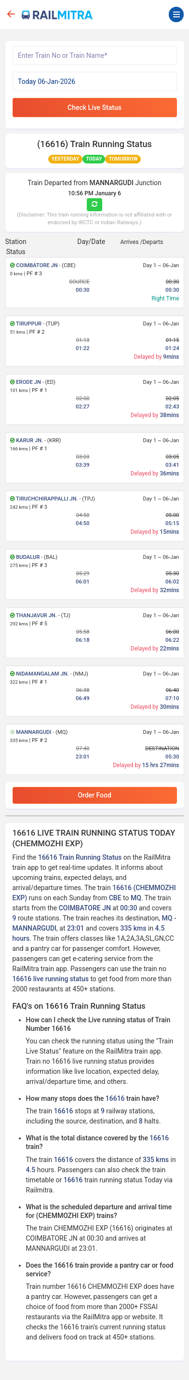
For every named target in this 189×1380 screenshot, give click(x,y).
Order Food (94, 795)
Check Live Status (95, 107)
